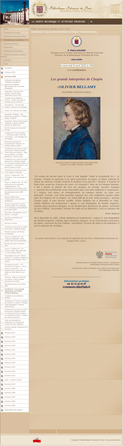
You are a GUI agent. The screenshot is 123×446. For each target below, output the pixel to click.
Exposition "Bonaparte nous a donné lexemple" (16, 213)
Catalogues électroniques (13, 51)
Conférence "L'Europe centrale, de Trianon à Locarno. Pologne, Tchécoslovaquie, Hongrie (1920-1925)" (16, 303)
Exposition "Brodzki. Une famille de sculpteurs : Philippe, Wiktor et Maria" (16, 116)
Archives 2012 (10, 371)
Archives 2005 (10, 405)
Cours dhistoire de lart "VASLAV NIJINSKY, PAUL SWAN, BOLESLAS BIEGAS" (16, 239)
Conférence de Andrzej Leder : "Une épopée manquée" (16, 171)
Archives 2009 (10, 388)
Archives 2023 (10, 72)
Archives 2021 (10, 333)
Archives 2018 (10, 345)
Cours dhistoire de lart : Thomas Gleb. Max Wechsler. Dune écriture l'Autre (16, 250)
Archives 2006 (10, 401)
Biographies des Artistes (14, 410)
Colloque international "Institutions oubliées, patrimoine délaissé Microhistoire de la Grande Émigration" (14, 84)
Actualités (8, 68)
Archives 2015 (10, 358)
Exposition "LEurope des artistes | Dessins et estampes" (16, 106)
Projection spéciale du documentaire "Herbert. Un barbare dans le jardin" (15, 143)
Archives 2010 (10, 384)
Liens (6, 64)
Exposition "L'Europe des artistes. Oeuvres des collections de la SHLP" (14, 93)
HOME (33, 29)
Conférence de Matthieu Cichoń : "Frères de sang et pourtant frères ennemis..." (15, 100)
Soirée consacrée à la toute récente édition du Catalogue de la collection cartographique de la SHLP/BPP (16, 206)
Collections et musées (12, 33)
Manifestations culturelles (13, 40)
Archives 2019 (10, 341)
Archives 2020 (10, 337)
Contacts (7, 60)
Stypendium (8, 47)
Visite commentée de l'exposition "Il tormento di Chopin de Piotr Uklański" (14, 322)
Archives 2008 (10, 393)
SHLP (6, 29)
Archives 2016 (10, 354)
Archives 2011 (10, 375)
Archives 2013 (10, 367)
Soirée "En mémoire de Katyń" (16, 111)
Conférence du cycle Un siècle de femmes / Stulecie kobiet (16, 228)
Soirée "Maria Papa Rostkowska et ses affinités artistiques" (15, 199)
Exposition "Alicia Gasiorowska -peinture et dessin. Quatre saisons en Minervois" (16, 123)
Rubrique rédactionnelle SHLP (15, 36)
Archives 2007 (10, 397)
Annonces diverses (11, 44)
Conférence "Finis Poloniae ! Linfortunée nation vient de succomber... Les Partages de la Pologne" (16, 136)
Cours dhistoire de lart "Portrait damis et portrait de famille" (16, 177)
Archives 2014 (10, 363)
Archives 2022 (64, 29)
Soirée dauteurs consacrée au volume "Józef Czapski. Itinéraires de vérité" (15, 279)
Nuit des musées (11, 223)
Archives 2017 (10, 350)
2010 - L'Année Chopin (13, 380)
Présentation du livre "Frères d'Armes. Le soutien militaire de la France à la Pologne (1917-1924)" (16, 258)
